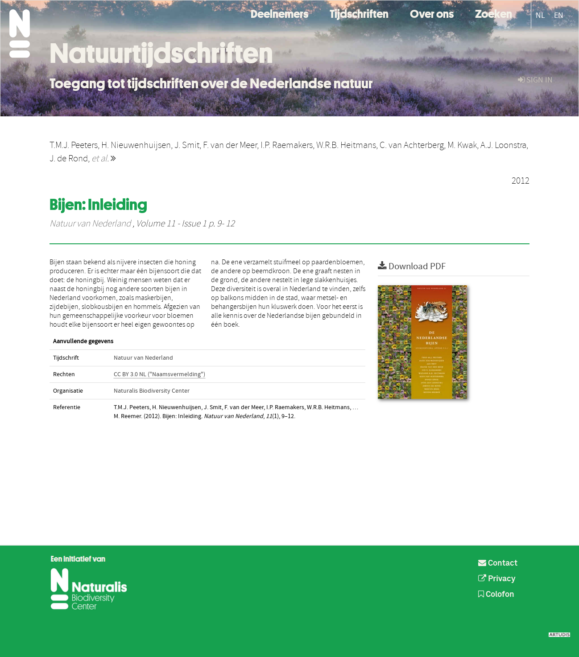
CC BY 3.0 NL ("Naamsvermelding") (159, 374)
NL (540, 15)
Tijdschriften (359, 12)
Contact (497, 563)
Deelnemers (279, 12)
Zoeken (493, 12)
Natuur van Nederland (90, 223)
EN (558, 15)
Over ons (432, 12)
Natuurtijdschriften (161, 53)
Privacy (497, 579)
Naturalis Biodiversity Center (152, 390)
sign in (535, 80)
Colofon (496, 595)
